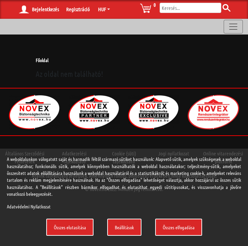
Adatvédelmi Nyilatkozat (29, 206)
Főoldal (42, 60)
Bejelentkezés (45, 9)
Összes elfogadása (179, 227)
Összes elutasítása (70, 227)
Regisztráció (78, 9)
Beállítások (124, 227)
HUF (102, 9)
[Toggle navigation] (233, 26)
